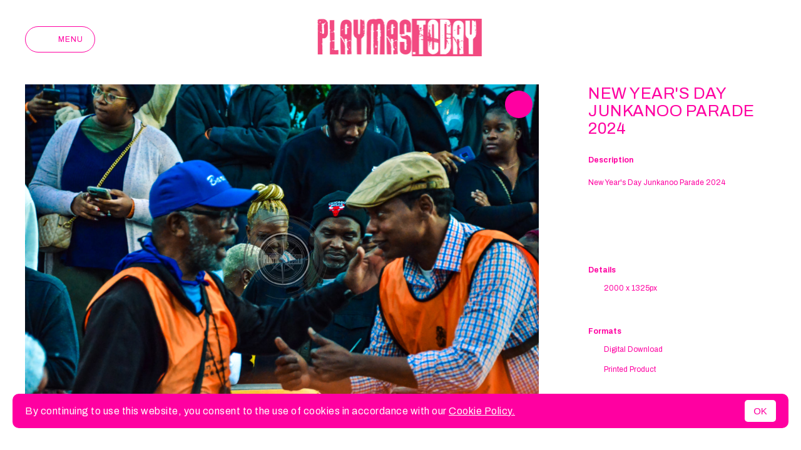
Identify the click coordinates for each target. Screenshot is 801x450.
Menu (60, 39)
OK (760, 411)
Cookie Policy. (482, 411)
